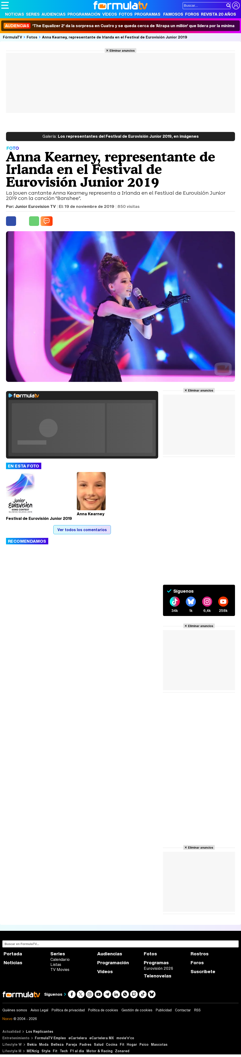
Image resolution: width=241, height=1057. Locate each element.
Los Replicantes (39, 1031)
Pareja (71, 1044)
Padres (85, 1044)
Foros (192, 14)
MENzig (33, 1050)
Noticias (14, 14)
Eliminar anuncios (122, 50)
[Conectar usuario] (236, 5)
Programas (147, 14)
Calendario (60, 959)
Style (46, 1050)
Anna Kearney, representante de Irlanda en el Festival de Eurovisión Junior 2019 (114, 37)
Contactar (183, 1010)
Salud (98, 1044)
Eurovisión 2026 (158, 968)
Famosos (173, 14)
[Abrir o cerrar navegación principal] (5, 5)
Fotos (126, 14)
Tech (64, 1050)
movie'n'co (125, 1037)
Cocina (111, 1044)
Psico (144, 1044)
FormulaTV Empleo (50, 1037)
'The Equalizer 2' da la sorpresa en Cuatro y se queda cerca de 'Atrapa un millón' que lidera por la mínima (119, 26)
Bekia (32, 1044)
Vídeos (109, 14)
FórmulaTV (12, 37)
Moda (43, 1044)
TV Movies (59, 969)
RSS (197, 1010)
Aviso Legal (39, 1010)
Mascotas (159, 1044)
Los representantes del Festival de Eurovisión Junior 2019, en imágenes (120, 136)
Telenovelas (157, 976)
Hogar (132, 1044)
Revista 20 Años (218, 14)
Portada (13, 954)
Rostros (200, 954)
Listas (55, 964)
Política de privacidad (68, 1010)
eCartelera (77, 1037)
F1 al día (77, 1050)
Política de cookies (103, 1010)
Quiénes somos (14, 1010)
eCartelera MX (101, 1037)
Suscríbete (203, 971)
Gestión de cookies (136, 1010)
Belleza (57, 1044)
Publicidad (164, 1010)
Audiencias (54, 14)
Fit (122, 1044)
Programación (83, 14)
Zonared (122, 1050)
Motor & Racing (99, 1050)
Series (33, 14)
